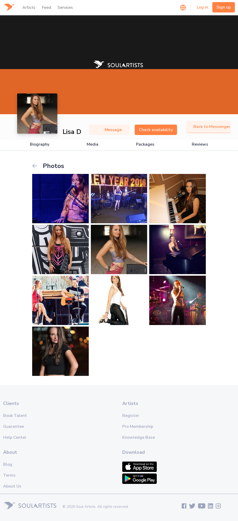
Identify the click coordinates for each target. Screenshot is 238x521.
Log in (202, 7)
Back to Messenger (208, 127)
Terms (9, 475)
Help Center (14, 437)
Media (92, 144)
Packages (145, 144)
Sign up (223, 7)
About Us (12, 486)
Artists (28, 7)
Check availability (156, 130)
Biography (39, 144)
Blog (7, 464)
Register (130, 415)
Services (65, 7)
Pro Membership (137, 426)
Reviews (200, 144)
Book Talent (15, 415)
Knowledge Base (138, 437)
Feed (46, 7)
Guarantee (13, 426)
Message (109, 130)
